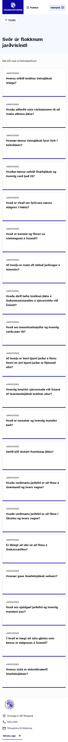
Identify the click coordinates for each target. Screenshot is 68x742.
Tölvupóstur (19, 728)
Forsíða (12, 20)
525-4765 (12, 722)
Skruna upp (12, 736)
